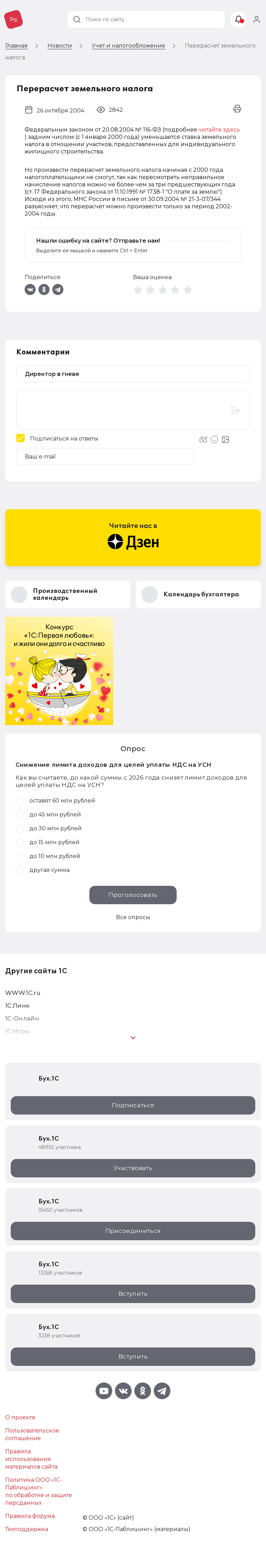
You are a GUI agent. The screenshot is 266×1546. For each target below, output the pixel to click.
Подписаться (133, 1105)
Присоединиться (133, 1230)
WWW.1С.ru (23, 992)
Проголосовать (132, 894)
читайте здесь (219, 129)
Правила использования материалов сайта (31, 1459)
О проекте (20, 1417)
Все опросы (133, 917)
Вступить (133, 1293)
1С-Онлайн (22, 1018)
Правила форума (30, 1516)
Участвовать (133, 1168)
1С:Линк (17, 1005)
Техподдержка (26, 1529)
